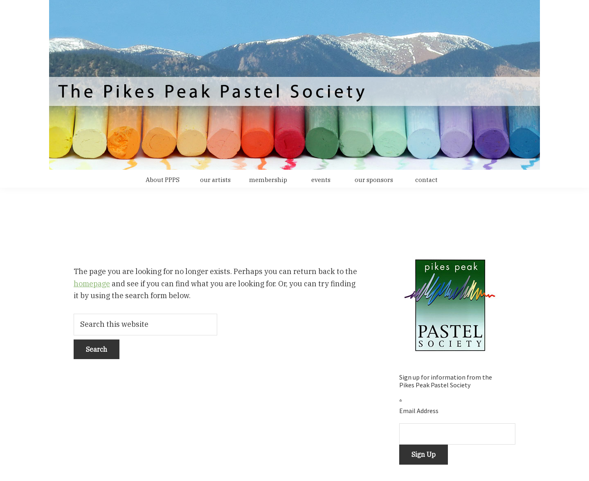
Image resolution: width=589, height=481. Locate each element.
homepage (92, 283)
